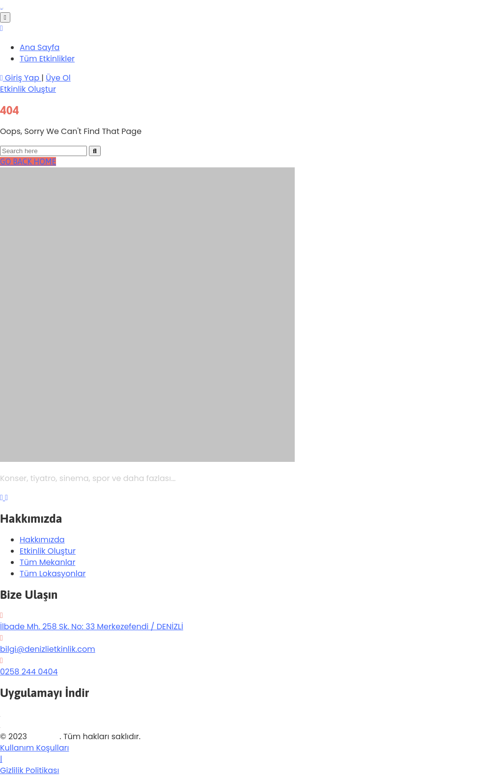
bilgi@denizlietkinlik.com (47, 649)
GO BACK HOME (28, 161)
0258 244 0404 (29, 671)
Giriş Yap (20, 77)
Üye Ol (58, 77)
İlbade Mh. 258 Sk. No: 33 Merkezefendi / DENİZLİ (91, 626)
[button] (28, 89)
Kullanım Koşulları (34, 747)
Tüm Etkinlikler (47, 58)
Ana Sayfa (39, 47)
